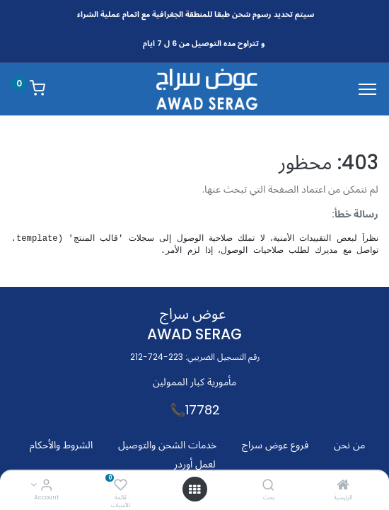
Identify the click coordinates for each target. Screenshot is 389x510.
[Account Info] (46, 486)
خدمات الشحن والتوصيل (167, 445)
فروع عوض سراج (275, 445)
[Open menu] (194, 489)
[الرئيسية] (343, 486)
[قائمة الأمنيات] (120, 486)
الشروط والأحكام (61, 445)
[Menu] (367, 89)
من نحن (349, 445)
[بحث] (268, 486)
